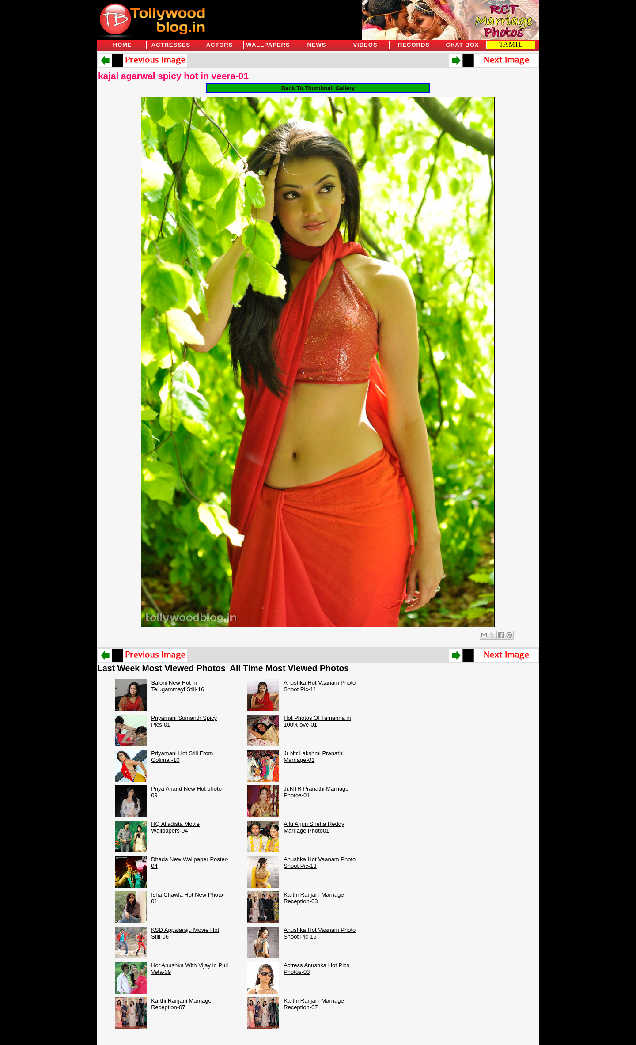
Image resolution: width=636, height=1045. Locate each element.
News (316, 45)
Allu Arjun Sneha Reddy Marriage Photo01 (314, 827)
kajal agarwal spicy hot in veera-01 (173, 76)
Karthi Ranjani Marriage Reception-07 (181, 1004)
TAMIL (511, 44)
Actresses (170, 45)
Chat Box (462, 45)
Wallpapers (268, 45)
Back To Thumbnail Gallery (318, 88)
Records (414, 45)
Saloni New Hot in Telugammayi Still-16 (177, 686)
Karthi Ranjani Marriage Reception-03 (314, 898)
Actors (219, 45)
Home (122, 45)
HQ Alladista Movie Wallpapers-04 (175, 827)
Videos (365, 45)
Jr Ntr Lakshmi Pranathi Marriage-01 (314, 756)
